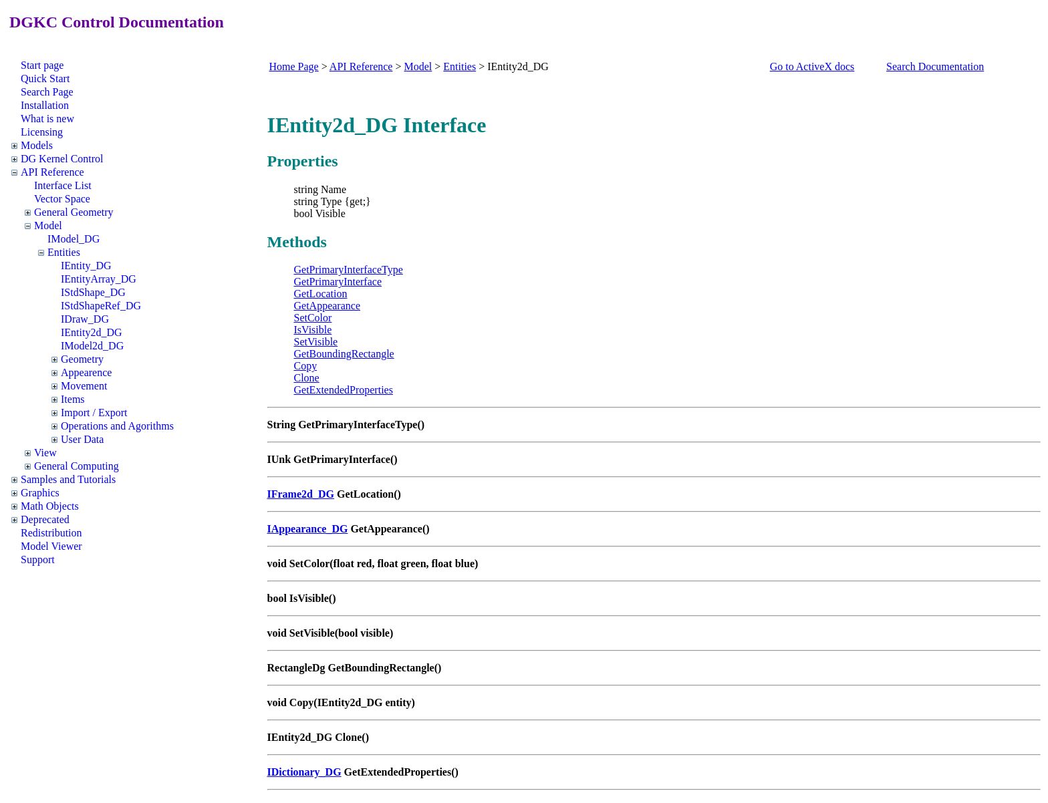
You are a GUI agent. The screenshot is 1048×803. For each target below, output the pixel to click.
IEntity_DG (86, 265)
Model (48, 225)
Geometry (82, 359)
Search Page (47, 92)
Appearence (86, 372)
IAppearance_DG (307, 528)
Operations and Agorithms (117, 426)
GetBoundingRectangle (344, 353)
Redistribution (51, 532)
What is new (47, 118)
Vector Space (62, 198)
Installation (45, 105)
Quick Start (45, 78)
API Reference (52, 172)
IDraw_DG (85, 319)
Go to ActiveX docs (812, 66)
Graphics (40, 492)
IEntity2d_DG (91, 332)
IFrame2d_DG (300, 494)
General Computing (76, 466)
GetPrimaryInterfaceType (348, 269)
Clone (306, 377)
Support (38, 559)
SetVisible (316, 341)
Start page (42, 65)
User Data (82, 439)
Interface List (63, 185)
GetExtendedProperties (343, 389)
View (45, 452)
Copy (305, 365)
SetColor (313, 317)
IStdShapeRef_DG (101, 305)
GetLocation (321, 293)
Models (37, 145)
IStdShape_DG (93, 292)
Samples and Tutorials (68, 479)
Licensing (42, 132)
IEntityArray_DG (98, 279)
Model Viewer (51, 546)
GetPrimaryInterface (338, 281)
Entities (63, 252)
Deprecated (45, 519)
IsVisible (313, 329)
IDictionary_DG (304, 772)
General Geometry (74, 212)
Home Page (294, 66)
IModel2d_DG (92, 345)
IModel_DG (73, 239)
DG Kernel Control (62, 158)
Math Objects (50, 506)
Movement (84, 385)
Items (73, 399)
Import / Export (94, 412)
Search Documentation (935, 66)
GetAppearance (327, 305)
